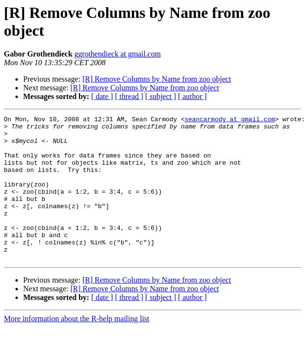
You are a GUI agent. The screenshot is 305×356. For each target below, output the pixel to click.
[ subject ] (160, 96)
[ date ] (102, 96)
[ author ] (192, 96)
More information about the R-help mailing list (76, 347)
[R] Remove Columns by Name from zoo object (157, 79)
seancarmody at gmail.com (229, 120)
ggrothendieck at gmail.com (117, 54)
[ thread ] (129, 96)
